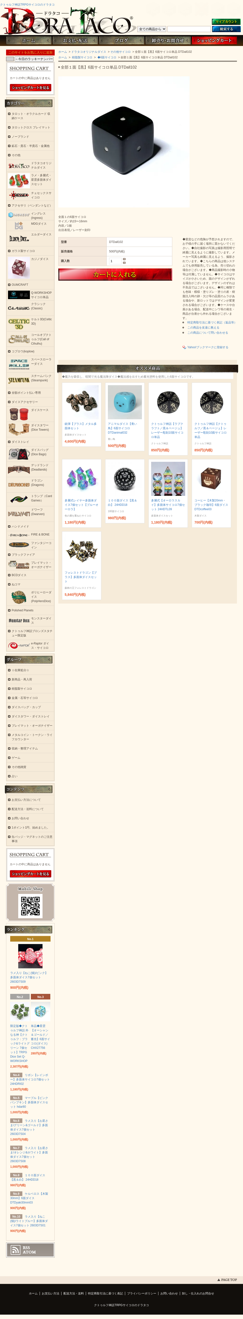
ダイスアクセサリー (25, 402)
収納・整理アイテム (25, 748)
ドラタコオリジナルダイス (88, 51)
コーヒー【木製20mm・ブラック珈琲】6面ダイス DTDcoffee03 (211, 505)
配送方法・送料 (73, 1293)
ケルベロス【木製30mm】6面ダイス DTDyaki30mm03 (29, 1198)
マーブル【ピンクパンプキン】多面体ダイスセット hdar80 (29, 1102)
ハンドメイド (20, 526)
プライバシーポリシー (141, 1293)
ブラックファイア (23, 554)
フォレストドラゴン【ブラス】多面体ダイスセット (81, 577)
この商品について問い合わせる (207, 332)
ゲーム (16, 757)
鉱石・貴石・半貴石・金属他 (31, 146)
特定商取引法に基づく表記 (105, 1293)
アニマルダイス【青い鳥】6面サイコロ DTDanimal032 (122, 428)
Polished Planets (22, 610)
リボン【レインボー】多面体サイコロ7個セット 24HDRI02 (30, 1079)
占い (14, 776)
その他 (16, 155)
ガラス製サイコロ (23, 251)
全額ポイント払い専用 (26, 392)
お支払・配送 (75, 40)
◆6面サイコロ (106, 57)
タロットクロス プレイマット (31, 127)
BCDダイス (19, 575)
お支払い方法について (26, 800)
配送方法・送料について (28, 809)
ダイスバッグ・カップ (26, 707)
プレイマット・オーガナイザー (32, 725)
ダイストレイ (20, 442)
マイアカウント (226, 22)
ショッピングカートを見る (31, 88)
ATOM (29, 1252)
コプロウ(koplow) (23, 351)
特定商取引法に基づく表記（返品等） (212, 322)
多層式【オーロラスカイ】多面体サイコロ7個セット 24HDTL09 (168, 505)
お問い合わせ (168, 40)
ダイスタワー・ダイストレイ (31, 716)
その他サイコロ (120, 51)
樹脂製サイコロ (81, 57)
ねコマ (16, 584)
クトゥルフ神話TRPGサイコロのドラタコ (27, 4)
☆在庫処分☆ (20, 670)
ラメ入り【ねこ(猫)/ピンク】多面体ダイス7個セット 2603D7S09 (29, 977)
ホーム (29, 40)
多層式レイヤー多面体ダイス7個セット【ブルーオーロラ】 (81, 505)
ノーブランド (20, 136)
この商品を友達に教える (203, 327)
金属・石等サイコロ (25, 698)
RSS (26, 1247)
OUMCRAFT (20, 284)
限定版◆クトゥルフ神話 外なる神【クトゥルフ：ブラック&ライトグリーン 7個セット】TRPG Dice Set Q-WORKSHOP (20, 1043)
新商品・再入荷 (22, 679)
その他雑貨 (19, 767)
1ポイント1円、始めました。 (31, 827)
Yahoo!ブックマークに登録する (207, 347)
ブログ (121, 40)
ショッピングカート (214, 40)
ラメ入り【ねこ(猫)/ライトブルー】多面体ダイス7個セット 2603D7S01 (29, 1221)
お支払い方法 (50, 1293)
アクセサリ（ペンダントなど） (32, 205)
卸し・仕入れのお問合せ (198, 1293)
